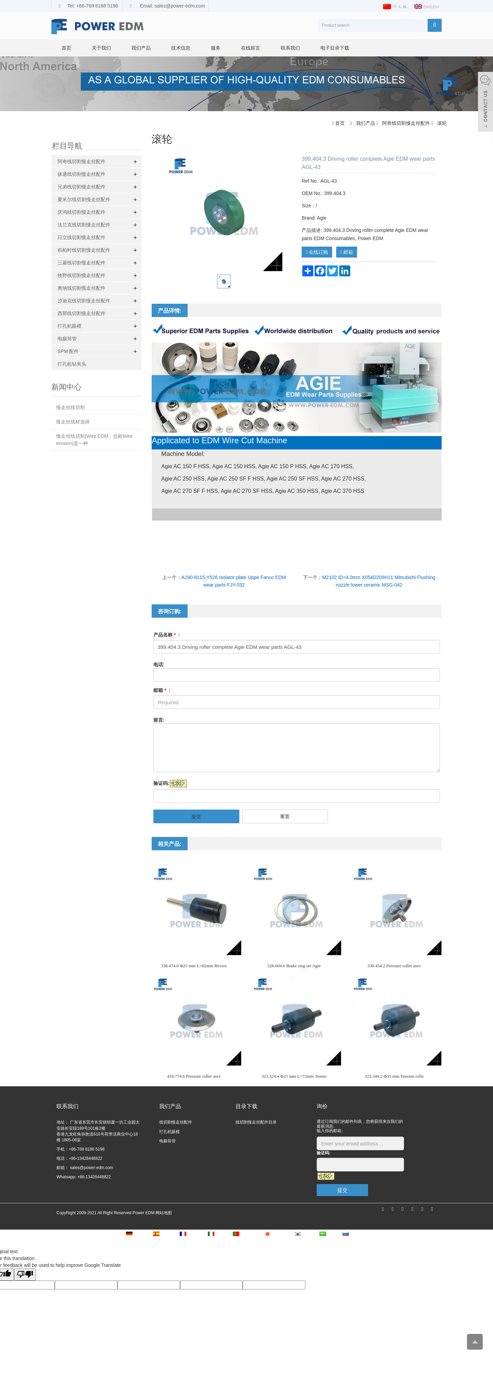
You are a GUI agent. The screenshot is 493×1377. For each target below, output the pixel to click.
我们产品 (141, 48)
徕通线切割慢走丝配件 (81, 174)
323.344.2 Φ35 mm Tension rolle (394, 1076)
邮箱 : (161, 690)
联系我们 (290, 48)
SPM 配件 (68, 351)
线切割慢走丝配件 (175, 1122)
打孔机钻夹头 (72, 364)
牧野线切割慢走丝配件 (81, 275)
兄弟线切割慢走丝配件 (81, 186)
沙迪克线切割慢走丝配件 (84, 300)
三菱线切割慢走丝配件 (81, 262)
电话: (159, 664)
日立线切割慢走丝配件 (81, 237)
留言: (159, 720)
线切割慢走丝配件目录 (256, 1122)
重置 (285, 816)
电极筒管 (67, 338)
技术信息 (180, 48)
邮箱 (346, 252)
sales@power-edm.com (91, 1167)
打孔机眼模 (69, 326)
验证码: (161, 783)
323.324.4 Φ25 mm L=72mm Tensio (293, 1076)
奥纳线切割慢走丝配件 (81, 288)
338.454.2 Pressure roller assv (394, 965)
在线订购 (317, 252)
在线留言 (250, 48)
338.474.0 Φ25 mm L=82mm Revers (194, 965)
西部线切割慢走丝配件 (81, 313)
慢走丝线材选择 (73, 421)
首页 (66, 48)
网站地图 (163, 1212)
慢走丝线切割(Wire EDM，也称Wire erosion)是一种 (94, 439)
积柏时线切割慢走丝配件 (84, 250)
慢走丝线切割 (70, 407)
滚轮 (441, 123)
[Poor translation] (25, 1275)
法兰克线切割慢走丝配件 (84, 224)
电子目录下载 (334, 48)
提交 (196, 816)
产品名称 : (166, 635)
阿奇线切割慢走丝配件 (406, 123)
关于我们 (101, 48)
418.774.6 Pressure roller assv (193, 1076)
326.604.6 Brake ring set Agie (294, 965)
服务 (215, 48)
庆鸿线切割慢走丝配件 (81, 212)
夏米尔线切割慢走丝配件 (84, 199)
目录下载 (246, 1106)
